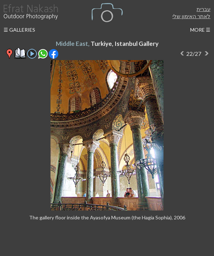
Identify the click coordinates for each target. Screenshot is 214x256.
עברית (203, 9)
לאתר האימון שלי (191, 16)
